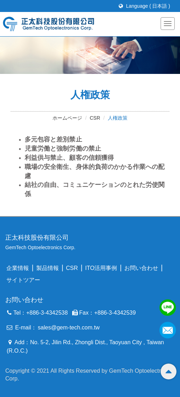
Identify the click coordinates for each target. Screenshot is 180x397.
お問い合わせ (141, 268)
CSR (95, 118)
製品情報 (47, 268)
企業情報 (17, 268)
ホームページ (67, 118)
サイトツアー (23, 280)
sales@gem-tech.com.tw (68, 327)
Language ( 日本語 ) (144, 6)
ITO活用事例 (101, 268)
